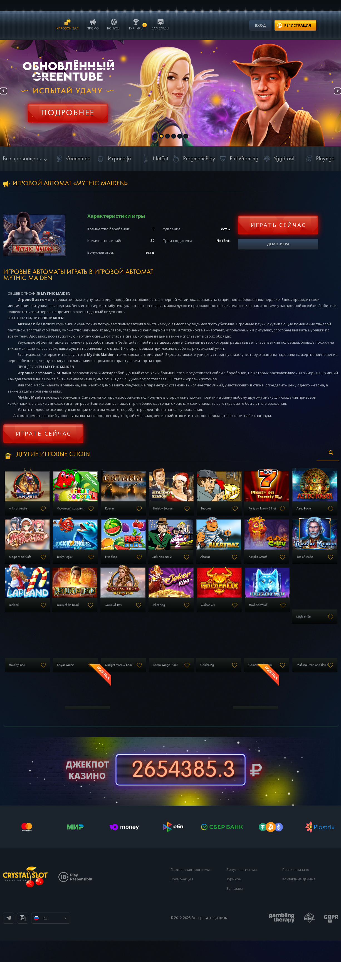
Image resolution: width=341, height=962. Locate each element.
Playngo (319, 158)
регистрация (297, 25)
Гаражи (240, 513)
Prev (8, 93)
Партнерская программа (191, 891)
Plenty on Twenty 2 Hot (306, 513)
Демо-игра (278, 243)
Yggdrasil (277, 158)
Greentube (72, 158)
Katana (127, 513)
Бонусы (113, 24)
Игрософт (113, 158)
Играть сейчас (278, 225)
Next (332, 93)
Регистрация (68, 110)
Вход (260, 25)
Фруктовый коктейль (82, 513)
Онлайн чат (76, 939)
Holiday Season (190, 513)
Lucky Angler (132, 566)
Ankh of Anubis (21, 513)
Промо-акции (181, 900)
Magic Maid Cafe (79, 566)
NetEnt (154, 158)
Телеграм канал (31, 939)
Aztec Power (19, 566)
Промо (93, 24)
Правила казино (295, 891)
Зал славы (160, 24)
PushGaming (238, 158)
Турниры (136, 24)
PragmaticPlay (193, 158)
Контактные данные (298, 900)
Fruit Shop (185, 566)
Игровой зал (67, 24)
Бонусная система (241, 891)
